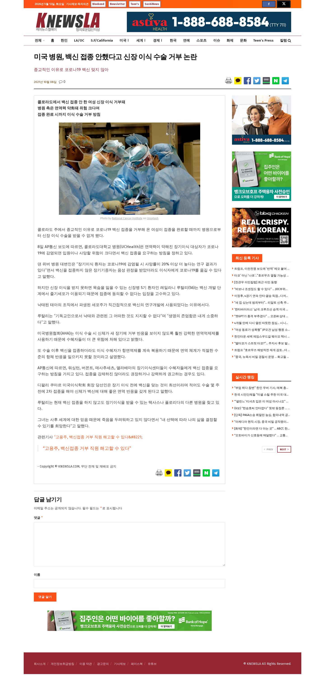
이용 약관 (85, 664)
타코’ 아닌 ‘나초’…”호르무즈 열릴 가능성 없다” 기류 (262, 275)
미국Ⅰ (125, 40)
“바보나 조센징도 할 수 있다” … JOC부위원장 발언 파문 (262, 289)
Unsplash (152, 218)
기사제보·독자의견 (77, 4)
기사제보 (120, 664)
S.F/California (102, 40)
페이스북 (137, 664)
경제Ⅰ (158, 40)
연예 (186, 40)
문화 (243, 40)
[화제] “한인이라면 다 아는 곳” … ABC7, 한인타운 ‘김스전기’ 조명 (262, 428)
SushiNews (152, 4)
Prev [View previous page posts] (268, 449)
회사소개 (40, 664)
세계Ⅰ (141, 40)
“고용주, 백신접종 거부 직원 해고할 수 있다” (87, 448)
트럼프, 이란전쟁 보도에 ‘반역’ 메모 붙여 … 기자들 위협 (262, 268)
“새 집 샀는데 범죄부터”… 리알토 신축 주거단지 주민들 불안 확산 (262, 302)
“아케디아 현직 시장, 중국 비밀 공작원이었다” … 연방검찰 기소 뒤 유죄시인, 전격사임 (262, 421)
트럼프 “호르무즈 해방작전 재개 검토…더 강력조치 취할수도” (262, 350)
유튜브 (152, 664)
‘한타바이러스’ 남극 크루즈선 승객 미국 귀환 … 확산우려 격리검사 (262, 309)
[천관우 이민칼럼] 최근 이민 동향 (255, 282)
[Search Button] (289, 40)
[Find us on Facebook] (269, 4)
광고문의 (103, 664)
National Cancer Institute (127, 218)
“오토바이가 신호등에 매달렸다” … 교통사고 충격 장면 (262, 435)
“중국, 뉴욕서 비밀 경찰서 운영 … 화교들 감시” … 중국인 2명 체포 (262, 357)
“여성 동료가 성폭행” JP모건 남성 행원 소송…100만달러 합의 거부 (262, 329)
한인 (64, 40)
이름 (37, 576)
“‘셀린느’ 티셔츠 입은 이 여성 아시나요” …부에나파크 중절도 (262, 401)
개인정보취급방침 (62, 664)
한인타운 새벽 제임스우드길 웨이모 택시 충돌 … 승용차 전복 (262, 336)
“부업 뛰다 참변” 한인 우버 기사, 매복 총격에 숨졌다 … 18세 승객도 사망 (262, 387)
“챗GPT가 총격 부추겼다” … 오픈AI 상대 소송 (262, 316)
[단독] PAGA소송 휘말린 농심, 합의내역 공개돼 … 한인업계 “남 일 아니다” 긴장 (262, 415)
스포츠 (201, 40)
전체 (38, 40)
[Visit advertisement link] (261, 469)
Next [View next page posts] (284, 449)
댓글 (38, 518)
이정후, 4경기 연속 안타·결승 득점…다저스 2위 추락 (262, 295)
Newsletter (117, 4)
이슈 (216, 40)
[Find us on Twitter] (283, 4)
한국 (173, 40)
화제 (230, 40)
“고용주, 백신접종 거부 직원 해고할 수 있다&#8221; (98, 437)
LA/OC (79, 40)
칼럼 (283, 40)
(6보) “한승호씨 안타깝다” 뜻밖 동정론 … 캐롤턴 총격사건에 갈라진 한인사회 (262, 408)
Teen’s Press (263, 40)
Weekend (98, 4)
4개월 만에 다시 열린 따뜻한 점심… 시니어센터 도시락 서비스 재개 (262, 323)
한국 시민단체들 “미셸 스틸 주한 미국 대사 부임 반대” (262, 394)
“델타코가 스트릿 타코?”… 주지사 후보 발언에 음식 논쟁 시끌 (262, 343)
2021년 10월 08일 (45, 82)
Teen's (134, 4)
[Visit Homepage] (68, 22)
